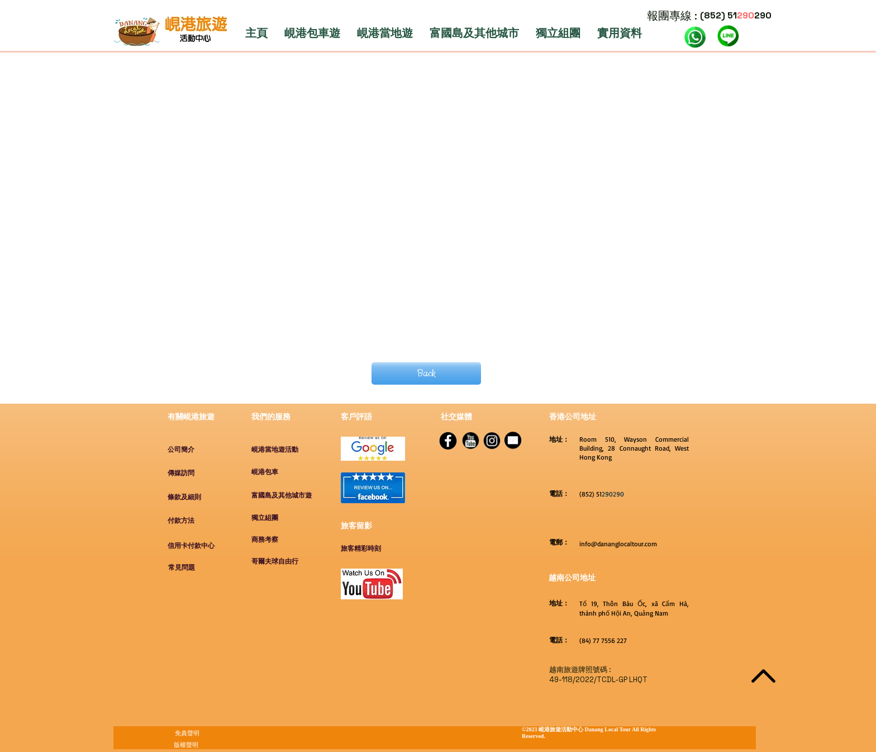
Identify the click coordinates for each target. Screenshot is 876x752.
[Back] (426, 373)
